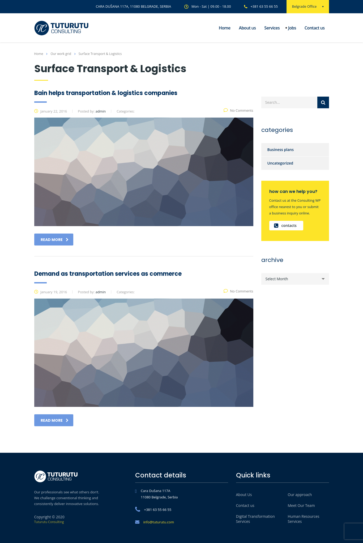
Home (224, 28)
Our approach (300, 494)
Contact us (315, 28)
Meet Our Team (301, 505)
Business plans (280, 149)
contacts (285, 225)
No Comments (238, 110)
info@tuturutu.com (158, 522)
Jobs (292, 28)
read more (55, 239)
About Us (244, 494)
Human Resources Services (303, 519)
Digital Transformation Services (255, 519)
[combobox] (295, 279)
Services (272, 28)
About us (247, 28)
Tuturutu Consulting (49, 522)
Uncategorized (280, 163)
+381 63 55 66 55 (264, 6)
